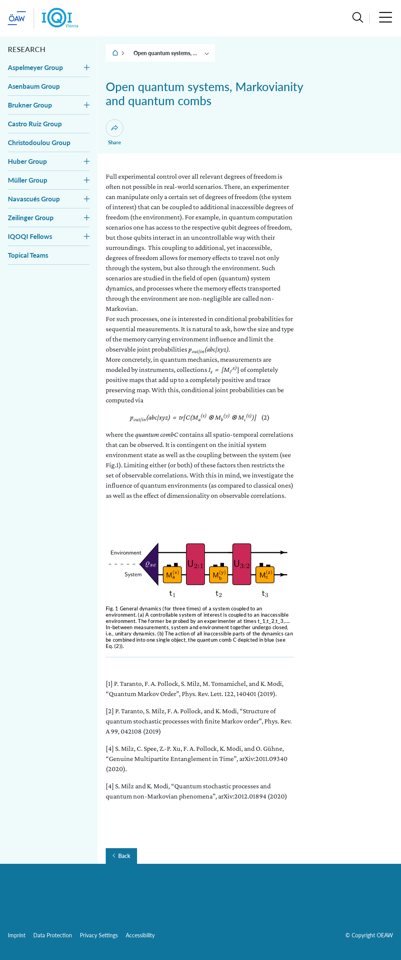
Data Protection (52, 935)
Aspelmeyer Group (35, 67)
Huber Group (27, 161)
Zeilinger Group (31, 218)
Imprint (16, 935)
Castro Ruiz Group (35, 124)
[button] (357, 18)
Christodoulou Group (39, 142)
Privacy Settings (99, 935)
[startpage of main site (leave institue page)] (17, 18)
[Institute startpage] (60, 18)
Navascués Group (34, 199)
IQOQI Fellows (30, 236)
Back (124, 856)
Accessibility (140, 935)
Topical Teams (28, 255)
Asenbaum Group (34, 86)
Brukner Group (30, 105)
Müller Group (27, 180)
